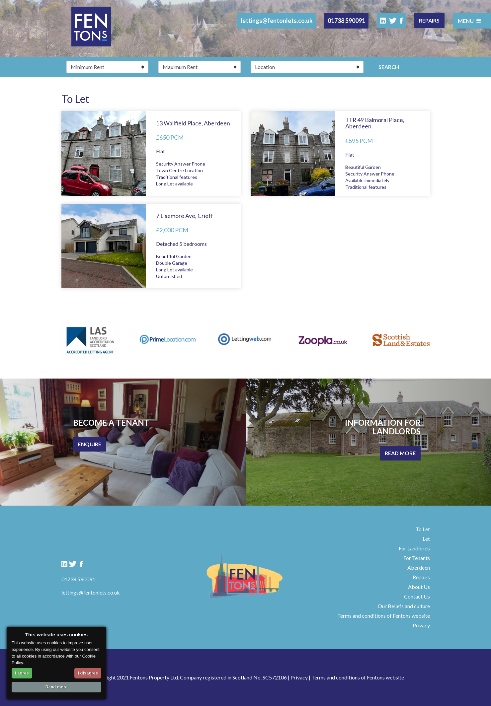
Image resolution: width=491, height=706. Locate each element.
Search (388, 67)
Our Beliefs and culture (404, 606)
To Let (423, 529)
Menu (469, 20)
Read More (400, 453)
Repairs (429, 20)
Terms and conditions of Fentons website (383, 615)
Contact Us (417, 596)
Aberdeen (418, 567)
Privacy (421, 625)
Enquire (89, 444)
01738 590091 (346, 20)
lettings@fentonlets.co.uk (277, 20)
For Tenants (416, 558)
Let (426, 538)
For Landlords (414, 548)
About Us (419, 587)
